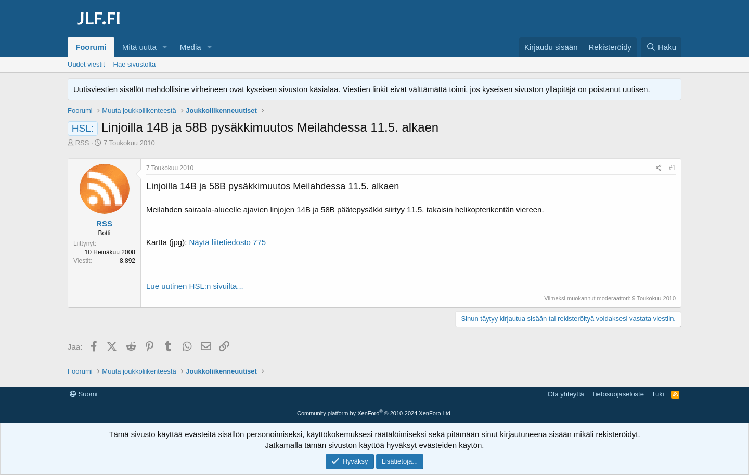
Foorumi (91, 47)
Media (190, 47)
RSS (82, 143)
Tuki (657, 394)
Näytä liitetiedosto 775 (227, 242)
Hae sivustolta (134, 64)
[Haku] (661, 47)
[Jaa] (658, 168)
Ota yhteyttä (566, 394)
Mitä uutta (139, 47)
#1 (672, 168)
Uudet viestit (86, 64)
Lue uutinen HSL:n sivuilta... (194, 285)
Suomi (83, 394)
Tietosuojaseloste (617, 394)
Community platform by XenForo (374, 413)
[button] (165, 47)
